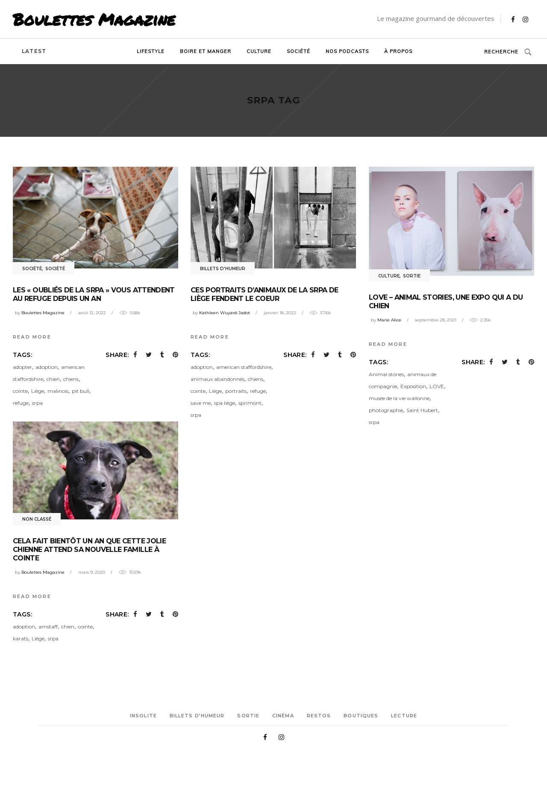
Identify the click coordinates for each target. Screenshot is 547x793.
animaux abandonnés (217, 379)
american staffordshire (243, 367)
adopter (22, 367)
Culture (389, 276)
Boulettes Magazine (94, 19)
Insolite (143, 716)
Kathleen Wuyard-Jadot (224, 312)
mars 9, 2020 (91, 572)
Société (32, 268)
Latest (34, 51)
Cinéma (283, 716)
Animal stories (386, 374)
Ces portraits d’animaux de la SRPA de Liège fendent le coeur (264, 294)
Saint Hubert (422, 410)
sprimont (250, 403)
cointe (20, 391)
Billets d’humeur (197, 716)
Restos (319, 716)
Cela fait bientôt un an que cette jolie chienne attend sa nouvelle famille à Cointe (89, 549)
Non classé (36, 519)
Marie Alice (389, 320)
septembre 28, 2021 (435, 320)
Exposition (413, 386)
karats (20, 638)
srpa (37, 403)
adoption (46, 367)
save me (201, 403)
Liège (37, 391)
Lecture (404, 716)
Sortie (412, 276)
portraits (236, 391)
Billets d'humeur (222, 268)
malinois (57, 391)
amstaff (48, 626)
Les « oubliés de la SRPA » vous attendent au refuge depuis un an (94, 294)
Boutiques (361, 716)
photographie (386, 410)
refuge (21, 403)
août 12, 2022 (92, 312)
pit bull (80, 391)
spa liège (224, 403)
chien (53, 379)
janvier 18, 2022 (280, 312)
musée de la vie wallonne (399, 398)
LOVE (436, 386)
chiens (71, 379)
